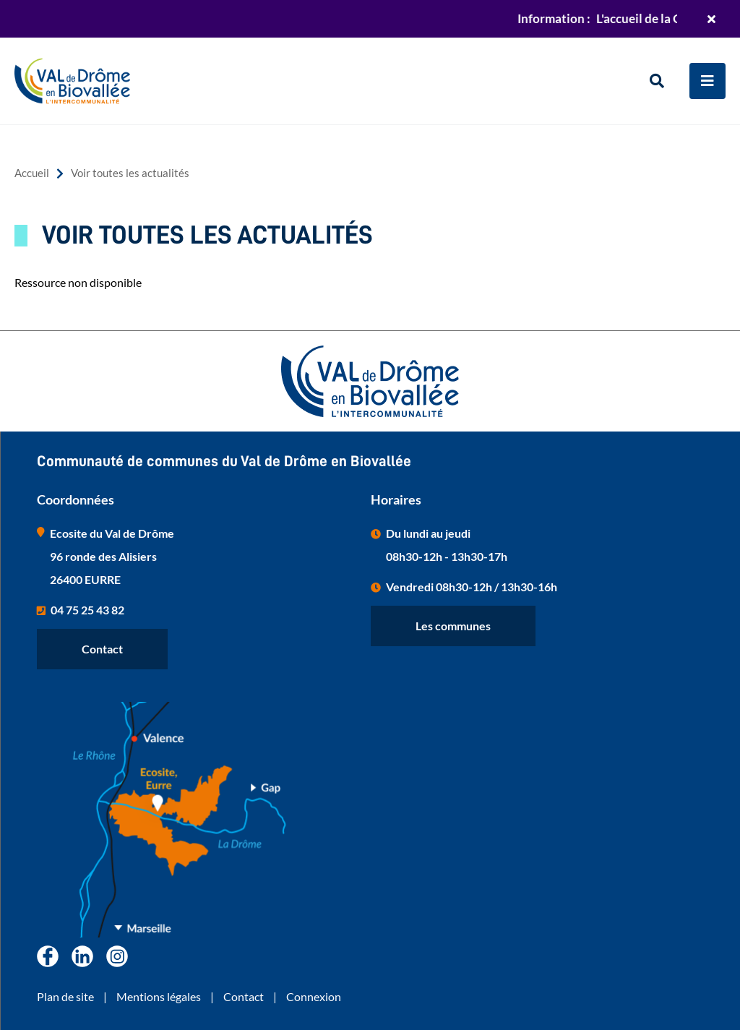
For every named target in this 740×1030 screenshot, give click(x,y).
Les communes (453, 625)
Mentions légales (158, 996)
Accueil (31, 173)
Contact (102, 649)
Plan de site (65, 996)
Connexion (313, 996)
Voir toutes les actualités (130, 173)
